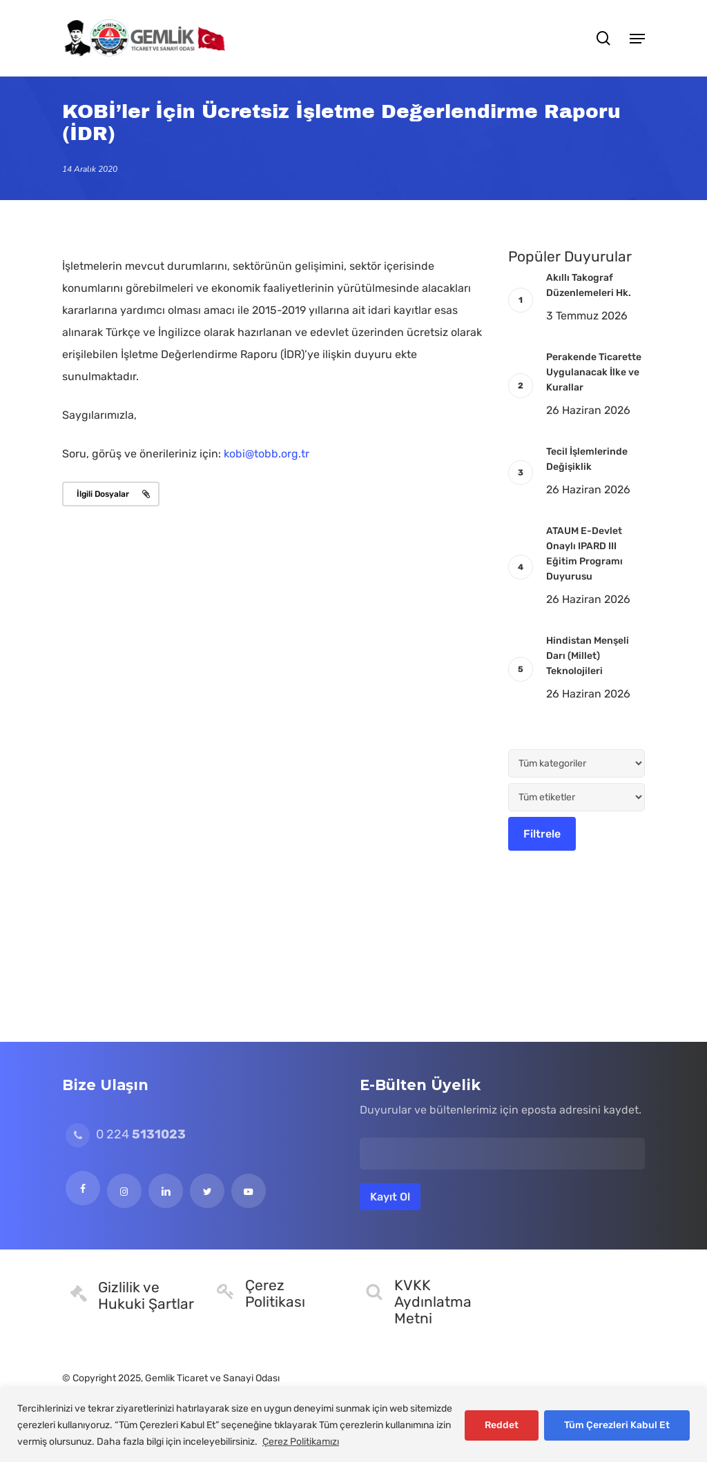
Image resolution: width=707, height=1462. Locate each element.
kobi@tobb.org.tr (266, 453)
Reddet (502, 1425)
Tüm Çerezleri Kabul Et (617, 1425)
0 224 (126, 1134)
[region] (353, 1425)
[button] (637, 38)
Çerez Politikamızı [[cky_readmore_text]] (300, 1442)
